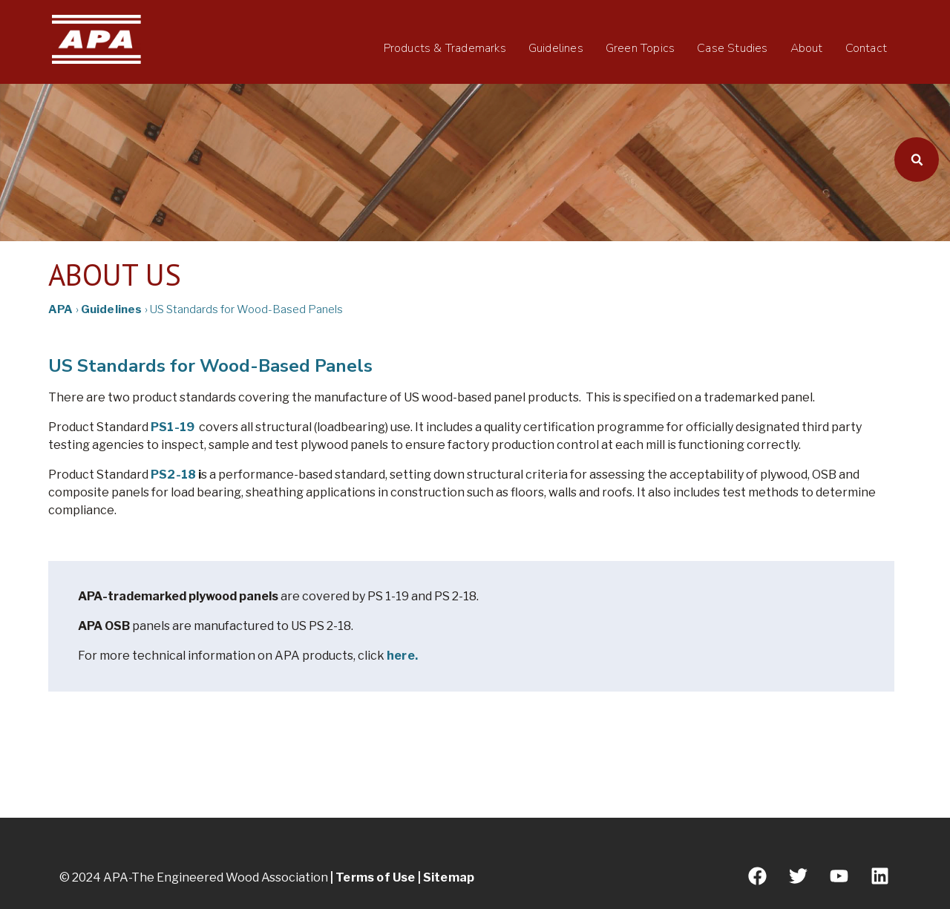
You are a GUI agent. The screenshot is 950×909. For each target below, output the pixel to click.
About (806, 48)
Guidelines (555, 48)
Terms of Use (375, 877)
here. (402, 656)
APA (60, 309)
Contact (866, 48)
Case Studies (732, 48)
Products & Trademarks (445, 48)
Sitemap (448, 877)
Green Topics (640, 48)
